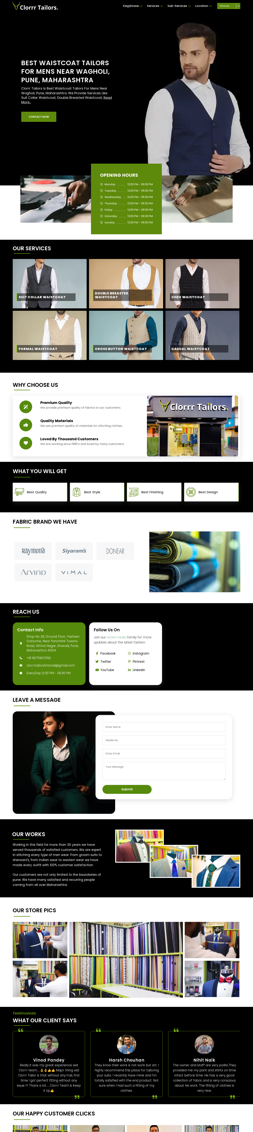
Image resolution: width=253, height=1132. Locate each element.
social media (116, 637)
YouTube (104, 670)
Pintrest (135, 661)
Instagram (137, 653)
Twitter (102, 661)
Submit (127, 789)
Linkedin (135, 670)
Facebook (105, 653)
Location (203, 6)
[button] (38, 117)
